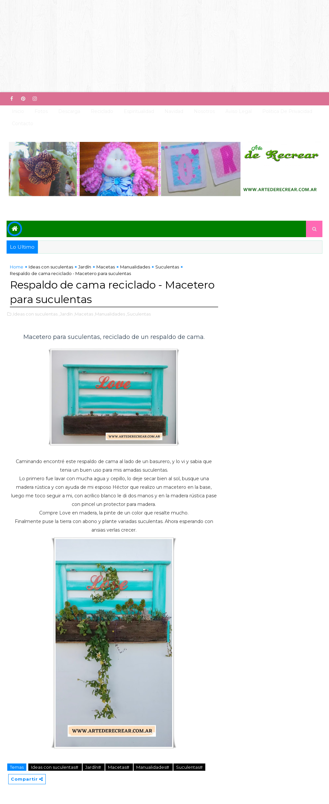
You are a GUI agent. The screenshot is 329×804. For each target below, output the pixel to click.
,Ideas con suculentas (35, 314)
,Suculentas (138, 314)
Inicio (18, 111)
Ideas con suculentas (51, 266)
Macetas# (119, 767)
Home (16, 266)
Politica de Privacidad (287, 111)
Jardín (84, 266)
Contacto (22, 123)
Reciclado (102, 111)
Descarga (69, 111)
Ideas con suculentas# (55, 767)
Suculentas (167, 266)
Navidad (173, 111)
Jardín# (93, 767)
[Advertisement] (164, 46)
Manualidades (135, 266)
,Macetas (83, 314)
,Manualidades (109, 314)
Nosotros (204, 111)
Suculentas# (189, 767)
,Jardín (66, 314)
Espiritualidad (139, 111)
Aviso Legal (238, 111)
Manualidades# (153, 767)
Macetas (105, 266)
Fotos (41, 111)
